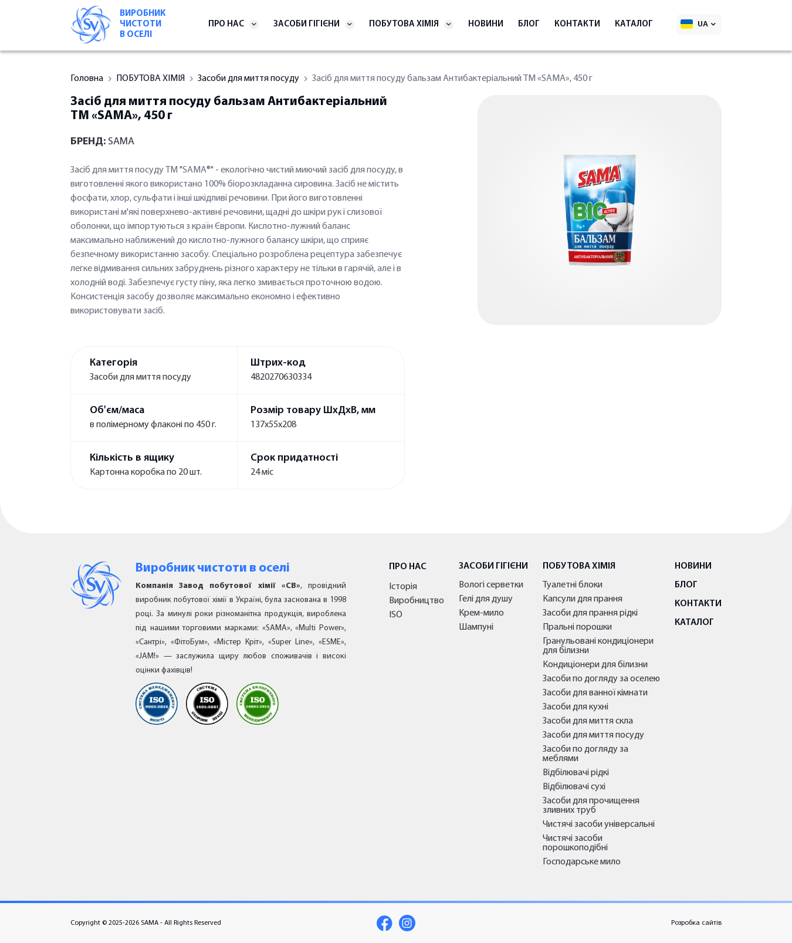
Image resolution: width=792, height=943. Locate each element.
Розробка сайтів (696, 923)
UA (703, 24)
